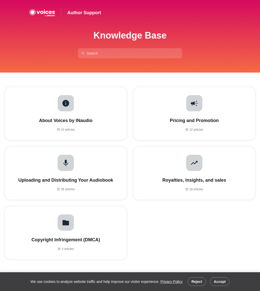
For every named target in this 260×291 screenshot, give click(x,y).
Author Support (84, 12)
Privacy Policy (171, 282)
